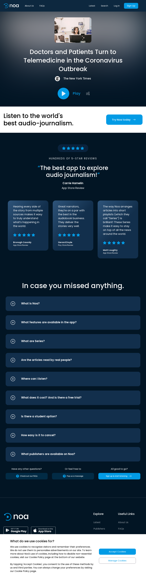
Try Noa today (124, 119)
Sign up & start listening (119, 476)
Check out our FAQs (27, 476)
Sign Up (131, 5)
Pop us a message (73, 476)
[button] (67, 303)
